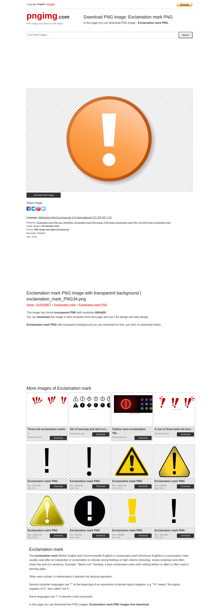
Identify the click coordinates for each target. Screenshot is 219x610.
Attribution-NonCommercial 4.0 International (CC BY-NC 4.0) (75, 217)
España (51, 4)
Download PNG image (44, 195)
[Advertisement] (109, 65)
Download (58, 438)
